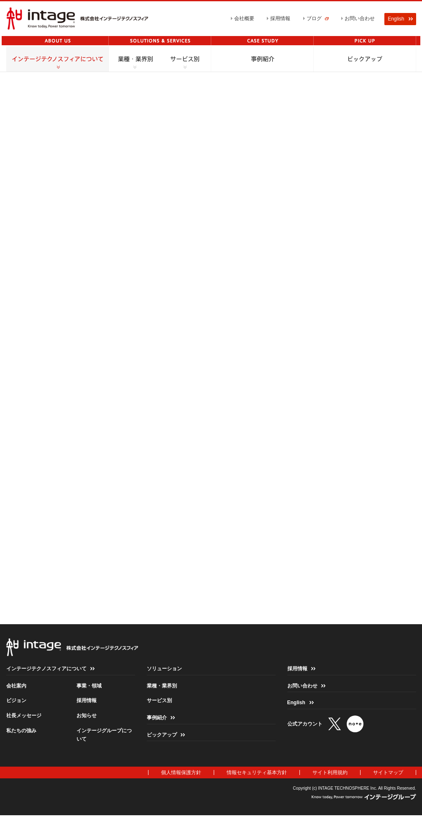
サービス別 (159, 703)
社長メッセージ (23, 718)
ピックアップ (162, 737)
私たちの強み (21, 733)
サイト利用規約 (330, 775)
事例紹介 (157, 720)
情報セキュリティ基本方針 (257, 775)
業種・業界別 (162, 688)
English (296, 705)
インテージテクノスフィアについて (46, 671)
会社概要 (244, 18)
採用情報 (280, 18)
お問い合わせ (360, 18)
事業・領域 (89, 688)
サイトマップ (388, 775)
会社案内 (16, 688)
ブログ (318, 18)
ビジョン (16, 703)
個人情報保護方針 (181, 775)
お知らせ (87, 718)
